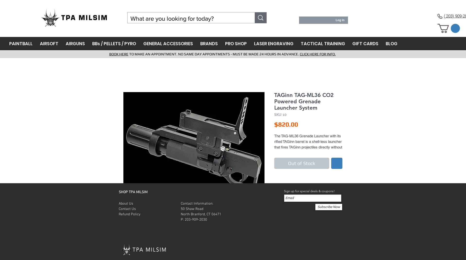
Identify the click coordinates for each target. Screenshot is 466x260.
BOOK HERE (118, 54)
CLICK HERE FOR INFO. (318, 54)
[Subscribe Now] (328, 207)
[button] (449, 28)
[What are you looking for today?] (187, 18)
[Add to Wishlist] (336, 163)
